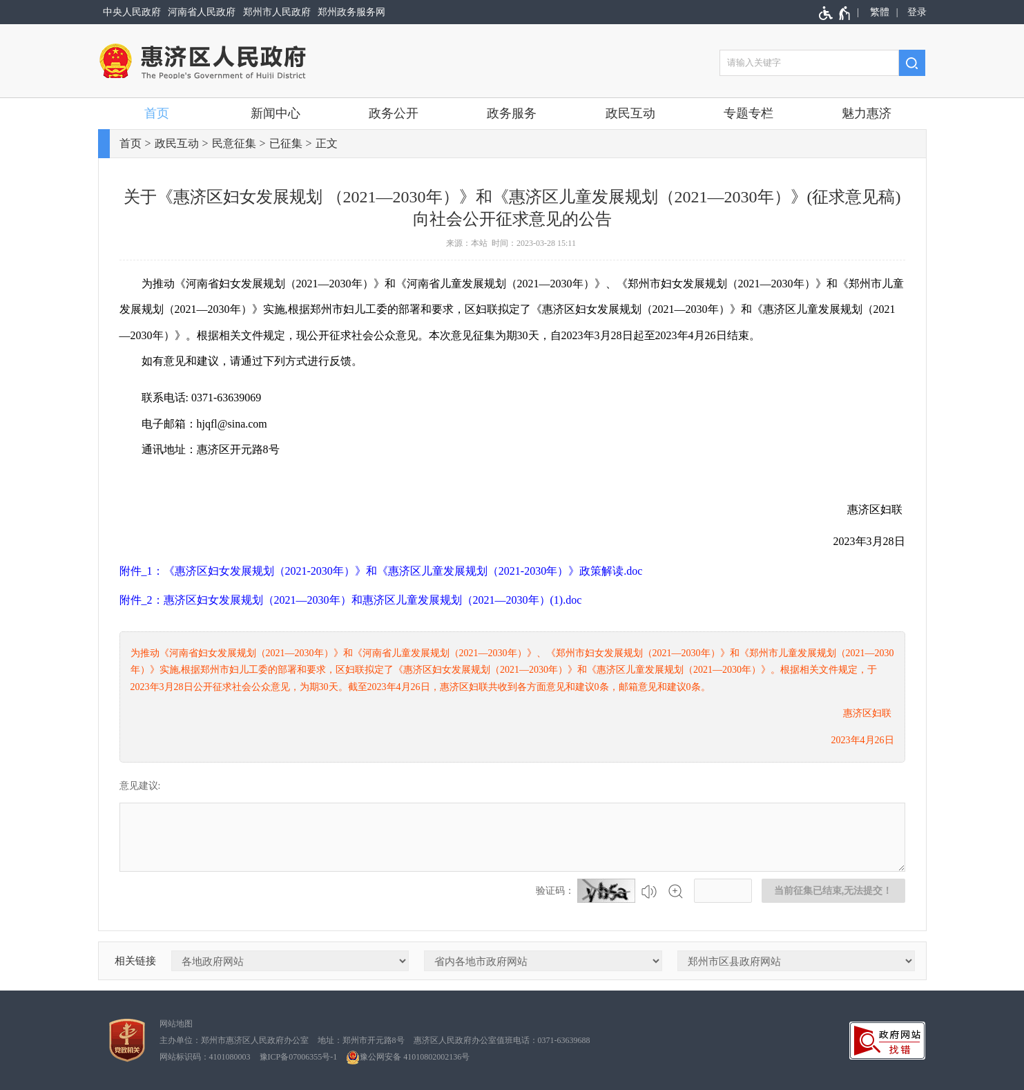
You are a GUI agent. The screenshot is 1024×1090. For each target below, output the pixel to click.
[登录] (914, 12)
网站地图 (176, 1024)
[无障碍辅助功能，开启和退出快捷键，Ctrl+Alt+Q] (835, 13)
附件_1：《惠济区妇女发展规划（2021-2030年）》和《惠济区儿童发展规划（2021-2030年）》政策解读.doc (381, 571)
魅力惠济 (866, 113)
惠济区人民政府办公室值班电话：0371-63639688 (502, 1040)
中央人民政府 (132, 12)
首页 (156, 113)
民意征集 (234, 143)
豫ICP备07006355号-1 (299, 1057)
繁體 (879, 12)
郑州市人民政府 (277, 12)
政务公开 (393, 113)
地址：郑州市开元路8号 (361, 1040)
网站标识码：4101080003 (205, 1057)
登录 (917, 12)
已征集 (285, 143)
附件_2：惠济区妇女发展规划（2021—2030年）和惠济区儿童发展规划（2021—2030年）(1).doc (350, 600)
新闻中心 (275, 113)
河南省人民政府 (201, 12)
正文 (327, 143)
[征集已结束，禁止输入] (512, 837)
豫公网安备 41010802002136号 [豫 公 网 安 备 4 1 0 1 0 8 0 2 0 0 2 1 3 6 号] (408, 1057)
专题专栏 (748, 113)
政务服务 (512, 113)
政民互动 (630, 113)
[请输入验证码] (723, 891)
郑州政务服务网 (351, 12)
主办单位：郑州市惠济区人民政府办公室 (234, 1040)
